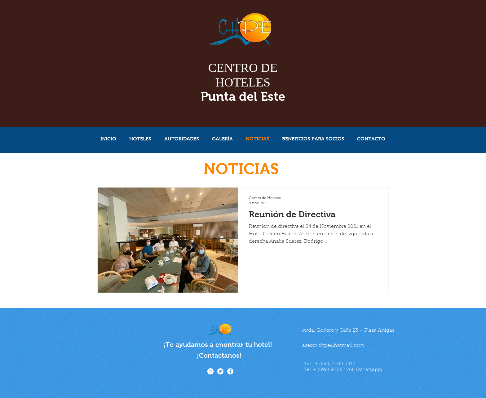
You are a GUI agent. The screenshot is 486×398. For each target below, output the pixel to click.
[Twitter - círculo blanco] (220, 371)
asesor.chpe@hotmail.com (333, 345)
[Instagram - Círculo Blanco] (210, 371)
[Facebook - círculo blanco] (230, 371)
